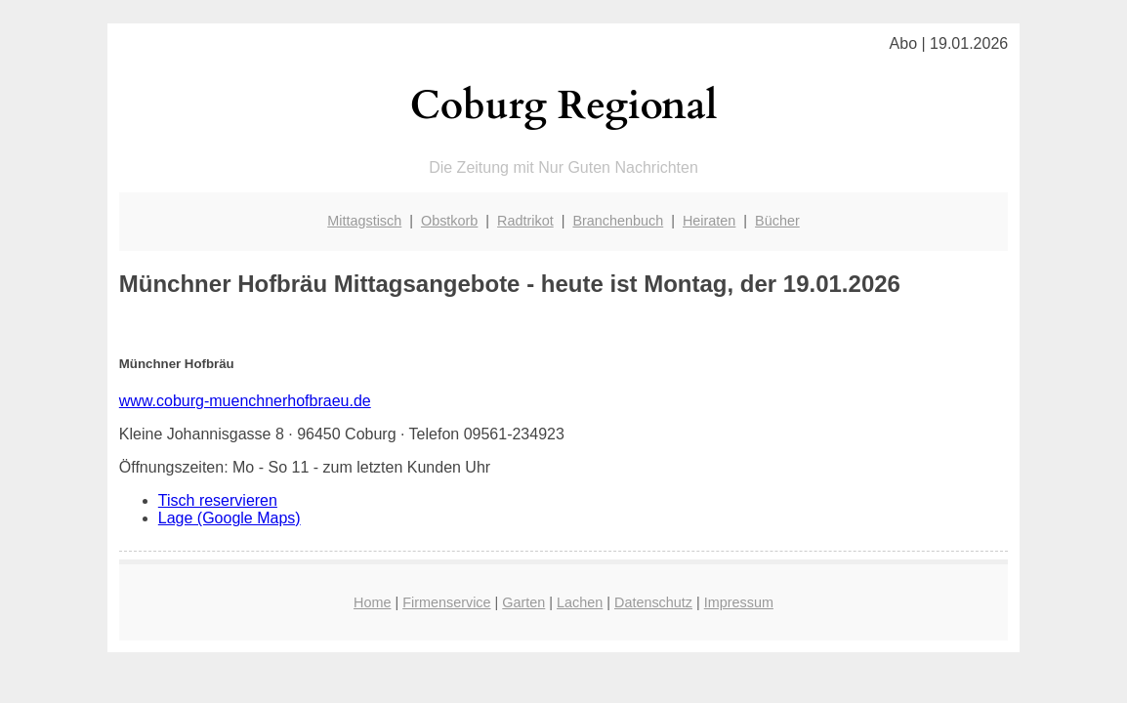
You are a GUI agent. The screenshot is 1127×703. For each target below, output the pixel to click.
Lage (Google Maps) (229, 518)
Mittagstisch (364, 220)
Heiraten (709, 220)
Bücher (777, 220)
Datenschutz (653, 602)
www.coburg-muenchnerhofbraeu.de (245, 401)
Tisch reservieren (217, 500)
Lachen (580, 602)
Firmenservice (446, 602)
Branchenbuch (617, 220)
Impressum (738, 602)
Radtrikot (525, 220)
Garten (523, 602)
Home (372, 602)
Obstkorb (449, 220)
